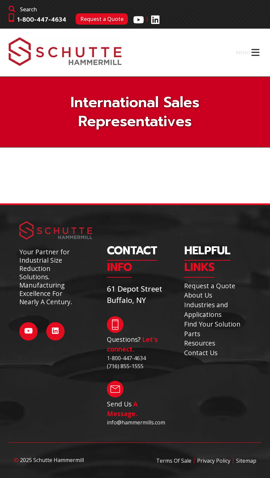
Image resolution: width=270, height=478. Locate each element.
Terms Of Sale (173, 460)
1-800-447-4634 (41, 20)
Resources (199, 343)
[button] (243, 52)
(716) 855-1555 (125, 366)
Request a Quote (102, 19)
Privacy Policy (213, 460)
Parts (192, 333)
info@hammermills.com (136, 422)
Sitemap (246, 460)
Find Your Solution (212, 324)
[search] (70, 9)
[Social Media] (138, 19)
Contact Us (200, 352)
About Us (198, 295)
